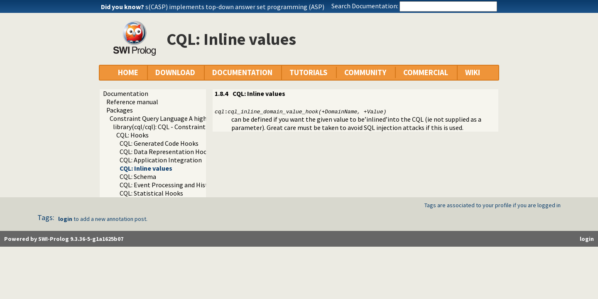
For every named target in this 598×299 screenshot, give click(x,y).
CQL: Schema (138, 176)
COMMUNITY (365, 72)
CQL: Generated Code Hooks (159, 143)
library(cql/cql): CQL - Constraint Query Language (182, 127)
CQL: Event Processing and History (168, 185)
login (65, 219)
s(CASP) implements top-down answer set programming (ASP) (234, 6)
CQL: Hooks (132, 135)
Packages (119, 110)
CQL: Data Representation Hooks (166, 151)
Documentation (125, 93)
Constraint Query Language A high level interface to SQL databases (205, 118)
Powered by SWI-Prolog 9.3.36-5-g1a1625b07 (63, 239)
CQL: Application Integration (161, 160)
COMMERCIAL (425, 72)
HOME (128, 72)
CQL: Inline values (146, 168)
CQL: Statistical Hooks (151, 193)
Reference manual (132, 102)
